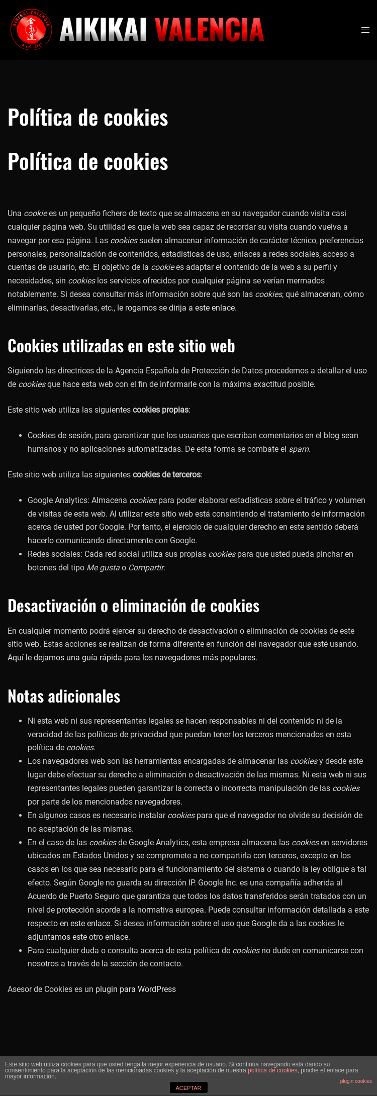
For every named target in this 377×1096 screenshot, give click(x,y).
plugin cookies (356, 1081)
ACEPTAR (188, 1088)
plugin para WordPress (136, 989)
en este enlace (85, 923)
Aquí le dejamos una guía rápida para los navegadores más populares (131, 657)
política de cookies (273, 1070)
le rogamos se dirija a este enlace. (177, 308)
